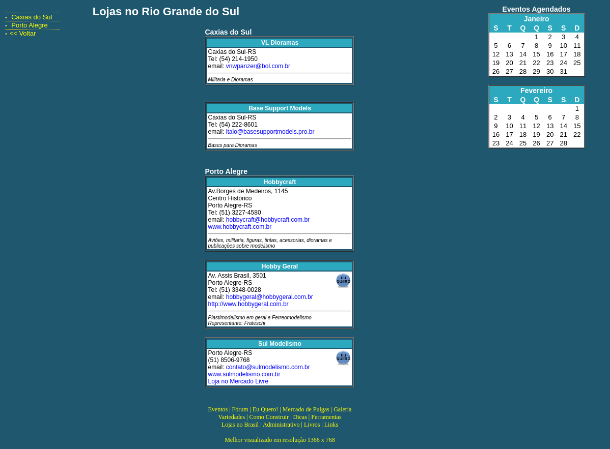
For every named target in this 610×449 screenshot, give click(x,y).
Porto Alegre (29, 25)
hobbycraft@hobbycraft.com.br (268, 219)
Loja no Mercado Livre (238, 381)
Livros (312, 424)
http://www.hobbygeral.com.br (248, 304)
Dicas (300, 417)
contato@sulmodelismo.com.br (268, 367)
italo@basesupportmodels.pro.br (270, 131)
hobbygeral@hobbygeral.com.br (269, 297)
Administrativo (281, 424)
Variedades (231, 417)
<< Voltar (23, 33)
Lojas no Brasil (240, 424)
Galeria (342, 409)
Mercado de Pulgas (306, 409)
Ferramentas (326, 417)
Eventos (218, 409)
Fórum (240, 409)
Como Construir (269, 417)
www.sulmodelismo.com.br (244, 374)
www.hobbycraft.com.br (239, 226)
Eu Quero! (265, 409)
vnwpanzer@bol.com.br (258, 66)
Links (331, 424)
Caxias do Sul (31, 17)
